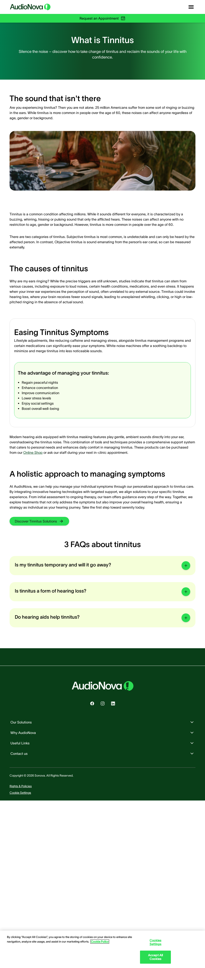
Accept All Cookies (155, 957)
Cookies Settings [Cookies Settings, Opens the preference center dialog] (156, 942)
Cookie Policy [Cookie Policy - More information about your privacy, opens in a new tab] (100, 941)
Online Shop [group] (33, 452)
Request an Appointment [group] (103, 18)
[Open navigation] (191, 7)
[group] (39, 521)
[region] (102, 949)
